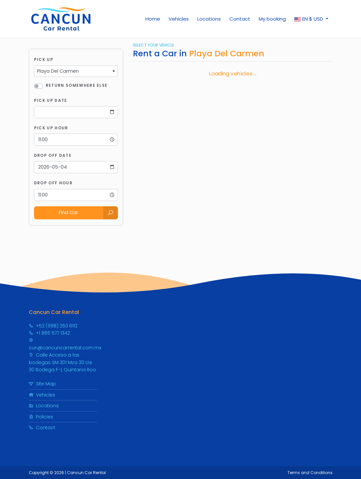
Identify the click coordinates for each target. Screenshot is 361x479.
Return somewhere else (77, 85)
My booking (272, 18)
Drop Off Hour (53, 183)
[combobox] (76, 71)
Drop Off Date (53, 155)
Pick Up (43, 59)
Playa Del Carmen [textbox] (58, 71)
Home (152, 18)
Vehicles (179, 18)
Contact (239, 18)
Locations (209, 18)
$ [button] (309, 19)
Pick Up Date (50, 100)
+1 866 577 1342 (49, 333)
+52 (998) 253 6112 (53, 325)
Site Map (42, 383)
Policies (41, 417)
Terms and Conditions (310, 472)
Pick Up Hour (51, 128)
